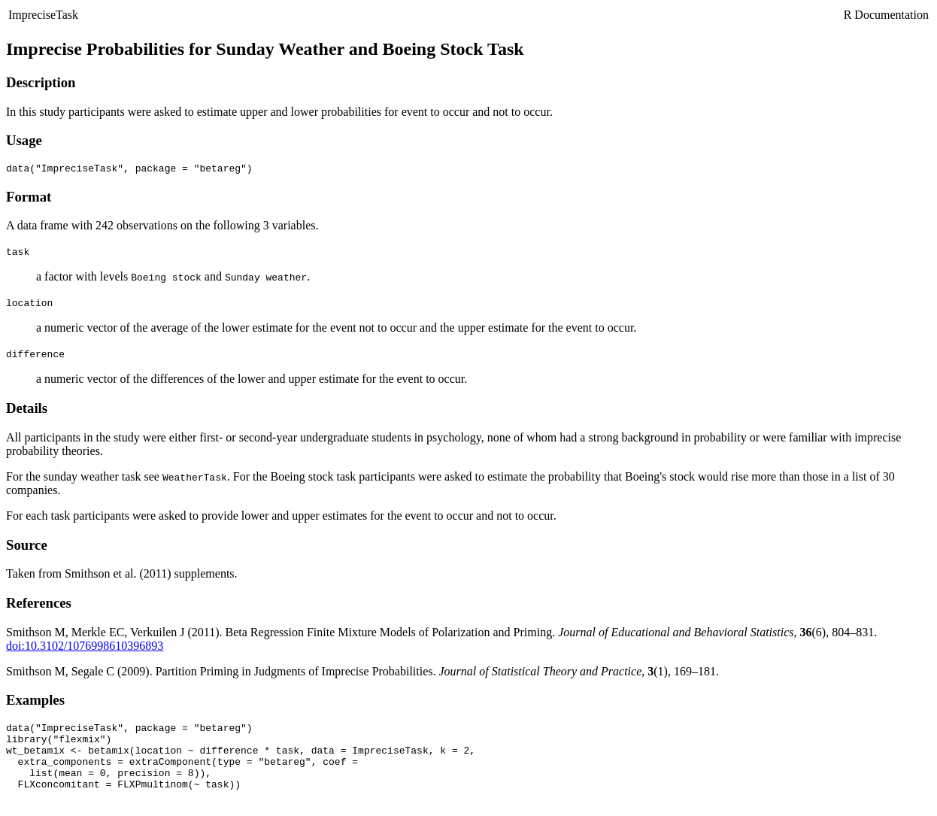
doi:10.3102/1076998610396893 (84, 648)
